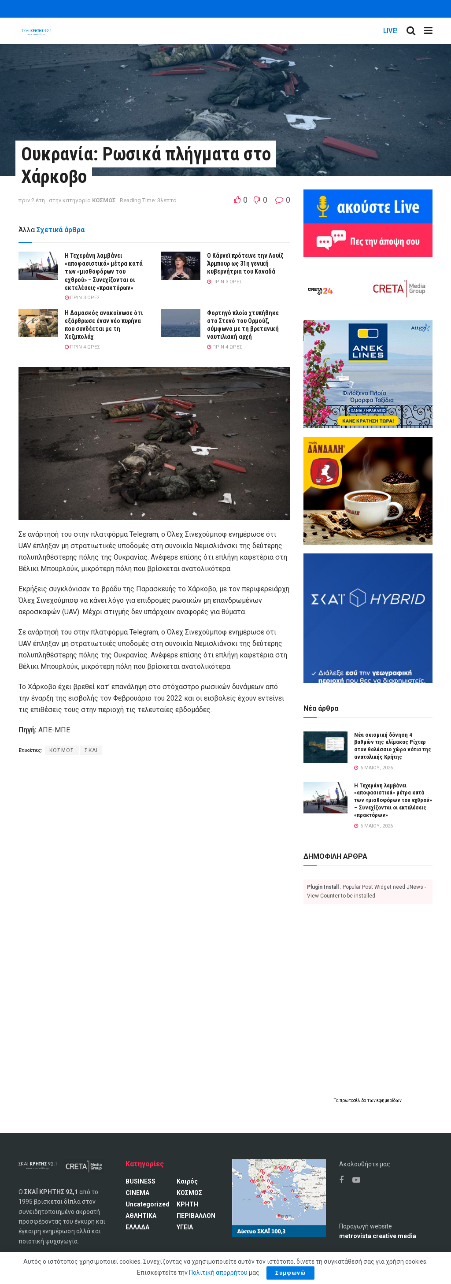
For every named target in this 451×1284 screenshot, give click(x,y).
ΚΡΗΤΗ (187, 1204)
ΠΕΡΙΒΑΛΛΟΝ (196, 1215)
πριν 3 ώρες (82, 298)
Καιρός (187, 1181)
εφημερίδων (389, 1100)
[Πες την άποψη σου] (368, 239)
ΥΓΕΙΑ (185, 1227)
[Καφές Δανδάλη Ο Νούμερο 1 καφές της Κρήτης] (368, 490)
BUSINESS (140, 1181)
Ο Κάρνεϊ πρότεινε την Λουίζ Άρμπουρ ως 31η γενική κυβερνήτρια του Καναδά (245, 263)
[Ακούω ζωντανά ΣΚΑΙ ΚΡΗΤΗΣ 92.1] (368, 205)
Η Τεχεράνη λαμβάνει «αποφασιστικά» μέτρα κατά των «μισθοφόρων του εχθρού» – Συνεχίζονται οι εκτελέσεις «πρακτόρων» (104, 271)
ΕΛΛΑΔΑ (137, 1227)
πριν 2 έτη (31, 200)
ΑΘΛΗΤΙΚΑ (141, 1215)
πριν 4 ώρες (82, 347)
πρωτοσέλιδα (353, 1100)
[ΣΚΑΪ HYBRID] (368, 617)
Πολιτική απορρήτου (218, 1272)
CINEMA (137, 1192)
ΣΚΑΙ (91, 750)
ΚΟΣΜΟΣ (104, 200)
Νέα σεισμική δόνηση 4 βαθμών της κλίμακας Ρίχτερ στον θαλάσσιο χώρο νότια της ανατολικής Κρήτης (392, 746)
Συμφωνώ (290, 1272)
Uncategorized (148, 1204)
